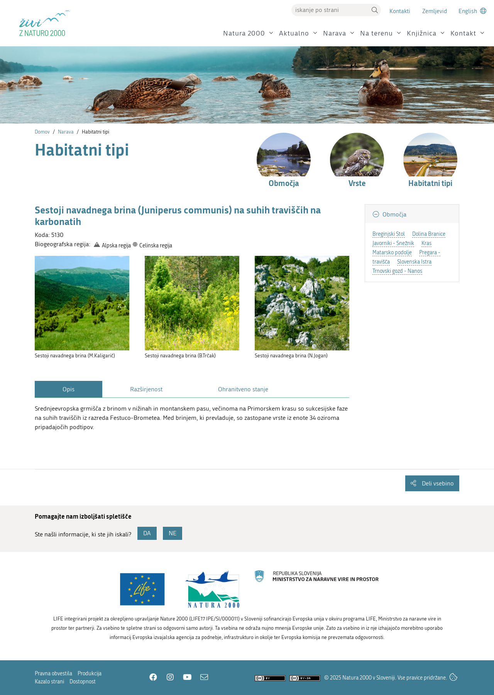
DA (147, 533)
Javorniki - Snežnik (393, 243)
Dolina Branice (428, 234)
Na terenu (376, 33)
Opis (68, 389)
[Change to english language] (472, 11)
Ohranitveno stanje (243, 389)
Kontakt (463, 33)
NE (172, 533)
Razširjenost (146, 389)
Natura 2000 (244, 33)
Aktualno (294, 33)
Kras (426, 243)
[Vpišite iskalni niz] (330, 10)
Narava (334, 33)
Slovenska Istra (414, 262)
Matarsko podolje (392, 252)
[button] (375, 10)
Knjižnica (421, 33)
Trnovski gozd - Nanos (397, 271)
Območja (393, 214)
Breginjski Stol (388, 234)
